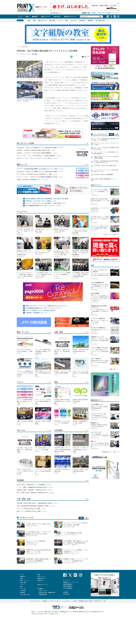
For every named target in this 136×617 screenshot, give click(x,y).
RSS (105, 601)
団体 (66, 20)
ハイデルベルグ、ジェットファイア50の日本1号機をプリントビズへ (106, 170)
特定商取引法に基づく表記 (85, 601)
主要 (34, 20)
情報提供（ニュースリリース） (71, 582)
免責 (75, 601)
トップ (20, 16)
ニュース (21, 574)
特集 (27, 16)
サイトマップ (116, 12)
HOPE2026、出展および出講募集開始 (103, 174)
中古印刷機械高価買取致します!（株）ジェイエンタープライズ (43, 205)
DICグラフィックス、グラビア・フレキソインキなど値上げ (106, 143)
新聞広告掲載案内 (67, 586)
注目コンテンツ (45, 16)
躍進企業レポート (42, 578)
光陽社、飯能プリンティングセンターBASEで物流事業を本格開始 (106, 157)
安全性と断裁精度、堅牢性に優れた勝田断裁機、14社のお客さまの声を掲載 (47, 199)
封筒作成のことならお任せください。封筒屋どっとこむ (41, 201)
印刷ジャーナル (43, 590)
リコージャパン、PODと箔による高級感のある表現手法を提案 (106, 148)
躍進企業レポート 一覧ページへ (111, 451)
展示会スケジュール (70, 16)
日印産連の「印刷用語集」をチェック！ (37, 313)
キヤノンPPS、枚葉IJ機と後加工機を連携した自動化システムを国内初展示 (106, 139)
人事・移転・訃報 (99, 20)
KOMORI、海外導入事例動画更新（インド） (105, 179)
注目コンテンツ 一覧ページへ (111, 234)
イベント (60, 20)
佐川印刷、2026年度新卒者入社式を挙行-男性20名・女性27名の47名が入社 (106, 161)
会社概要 (93, 12)
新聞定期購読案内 (67, 584)
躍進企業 (34, 16)
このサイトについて (35, 601)
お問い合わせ (101, 12)
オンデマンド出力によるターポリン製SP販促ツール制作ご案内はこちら (45, 203)
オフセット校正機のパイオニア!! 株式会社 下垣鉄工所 (40, 310)
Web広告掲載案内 (67, 588)
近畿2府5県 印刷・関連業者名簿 (47, 592)
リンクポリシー (67, 601)
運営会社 (45, 601)
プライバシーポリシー (55, 601)
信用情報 (90, 20)
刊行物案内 (108, 12)
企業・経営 (52, 20)
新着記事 (22, 576)
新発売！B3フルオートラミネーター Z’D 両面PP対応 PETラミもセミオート (46, 306)
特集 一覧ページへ (114, 369)
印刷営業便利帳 (43, 594)
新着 (29, 20)
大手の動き (82, 20)
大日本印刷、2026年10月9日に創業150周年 (105, 165)
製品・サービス (42, 20)
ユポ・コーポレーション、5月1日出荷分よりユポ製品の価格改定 (106, 152)
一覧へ (87, 143)
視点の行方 (57, 16)
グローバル (73, 20)
